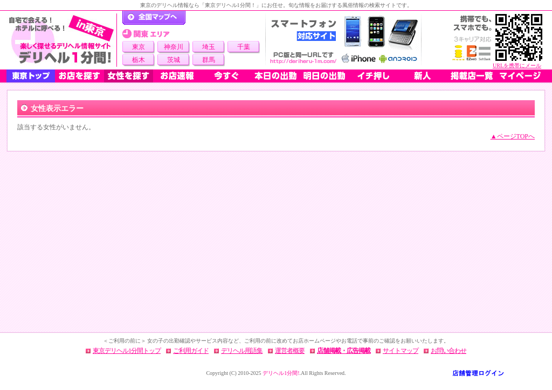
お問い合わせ (448, 350)
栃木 (138, 60)
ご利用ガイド (191, 350)
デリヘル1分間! (281, 373)
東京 (138, 47)
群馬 (208, 60)
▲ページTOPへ (513, 136)
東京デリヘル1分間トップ (127, 350)
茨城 (173, 60)
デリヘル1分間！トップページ (153, 18)
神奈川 (173, 47)
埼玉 (208, 47)
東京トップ (30, 75)
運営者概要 (290, 350)
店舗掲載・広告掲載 (343, 350)
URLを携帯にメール (517, 65)
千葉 (243, 47)
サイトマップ (400, 350)
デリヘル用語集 (242, 350)
